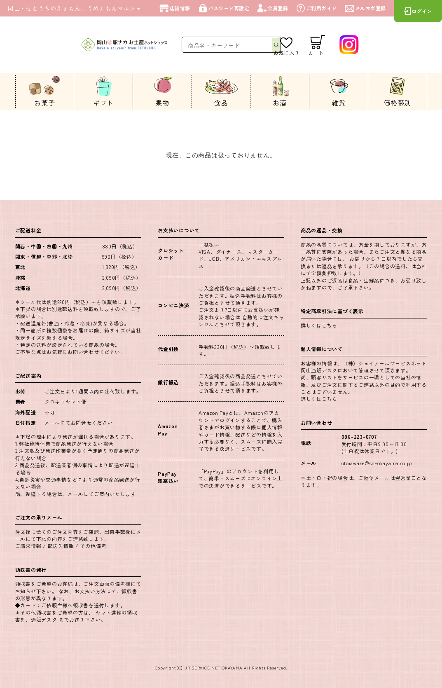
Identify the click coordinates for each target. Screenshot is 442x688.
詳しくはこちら (319, 325)
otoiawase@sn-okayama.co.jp (376, 462)
